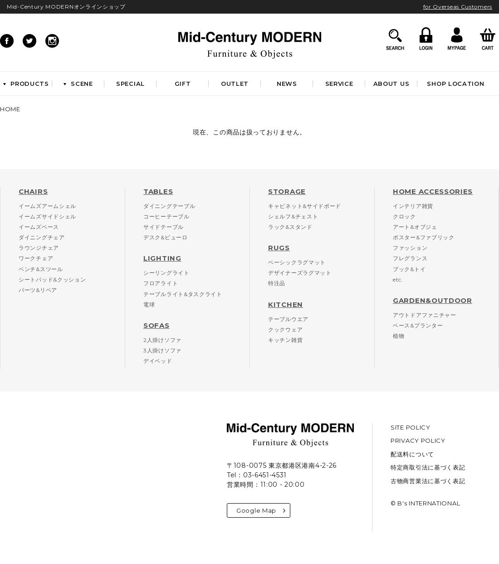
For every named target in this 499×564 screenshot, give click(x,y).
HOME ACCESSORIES (433, 191)
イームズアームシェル (47, 206)
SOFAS (156, 325)
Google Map (260, 510)
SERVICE (339, 83)
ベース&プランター (418, 325)
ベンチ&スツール (41, 269)
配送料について (412, 454)
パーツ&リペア (38, 290)
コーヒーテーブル (166, 216)
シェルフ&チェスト (293, 216)
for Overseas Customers (457, 6)
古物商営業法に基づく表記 (428, 481)
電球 (149, 304)
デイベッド (157, 360)
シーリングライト (166, 272)
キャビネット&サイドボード (304, 206)
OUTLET (235, 83)
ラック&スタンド (290, 226)
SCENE (78, 83)
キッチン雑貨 (285, 339)
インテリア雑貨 (413, 206)
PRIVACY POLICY (418, 440)
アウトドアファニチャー (424, 315)
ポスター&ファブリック (424, 237)
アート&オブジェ (415, 226)
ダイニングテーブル (169, 206)
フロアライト (160, 283)
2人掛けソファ (162, 339)
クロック (404, 216)
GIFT (183, 83)
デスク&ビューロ (165, 237)
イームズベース (39, 226)
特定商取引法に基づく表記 (428, 467)
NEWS (287, 83)
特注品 (276, 283)
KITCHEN (285, 304)
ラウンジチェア (39, 247)
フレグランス (410, 258)
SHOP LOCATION (455, 83)
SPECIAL (130, 83)
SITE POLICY (411, 427)
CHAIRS (33, 191)
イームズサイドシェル (47, 216)
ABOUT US (391, 83)
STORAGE (287, 191)
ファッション (410, 247)
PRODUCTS (26, 83)
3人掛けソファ (162, 350)
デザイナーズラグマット (300, 272)
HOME (10, 109)
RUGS (279, 247)
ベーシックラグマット (297, 262)
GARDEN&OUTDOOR (432, 300)
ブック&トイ (409, 269)
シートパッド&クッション (52, 279)
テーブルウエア (288, 319)
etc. (398, 279)
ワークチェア (36, 258)
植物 (398, 335)
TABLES (158, 191)
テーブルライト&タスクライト (182, 294)
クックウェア (285, 329)
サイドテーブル (163, 226)
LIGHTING (162, 258)
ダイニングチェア (42, 237)
